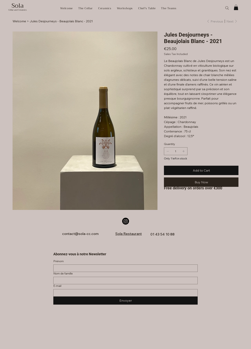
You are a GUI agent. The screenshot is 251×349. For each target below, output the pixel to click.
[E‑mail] (124, 292)
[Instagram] (125, 221)
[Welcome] (19, 21)
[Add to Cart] (201, 170)
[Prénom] (124, 268)
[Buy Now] (201, 182)
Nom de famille (63, 273)
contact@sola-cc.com (80, 233)
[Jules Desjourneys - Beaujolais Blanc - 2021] (61, 21)
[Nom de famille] (124, 280)
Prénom (58, 261)
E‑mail (57, 286)
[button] (236, 7)
